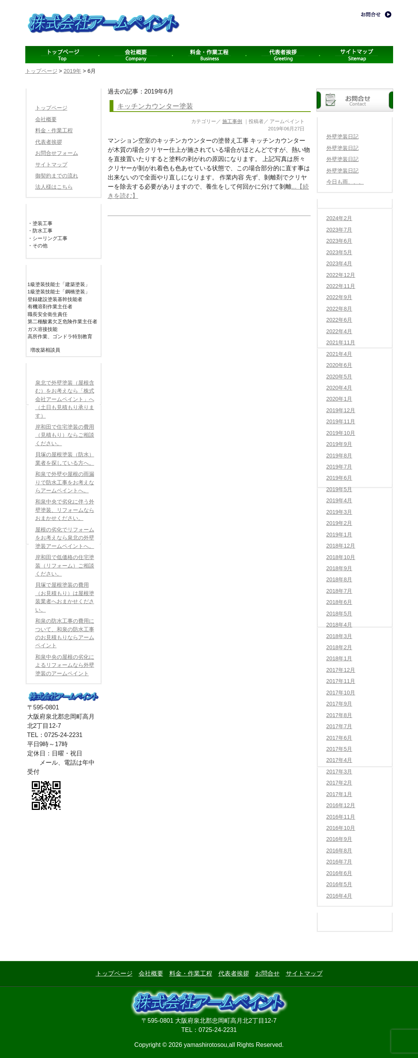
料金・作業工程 (209, 54)
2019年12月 (341, 410)
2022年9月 (339, 297)
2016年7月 (339, 862)
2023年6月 (339, 241)
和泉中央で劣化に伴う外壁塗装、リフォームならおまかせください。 (64, 510)
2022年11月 (341, 286)
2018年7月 (339, 591)
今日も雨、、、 (345, 182)
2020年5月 (339, 377)
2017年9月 (339, 704)
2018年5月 (339, 613)
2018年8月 (339, 579)
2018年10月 (341, 557)
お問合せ (267, 973)
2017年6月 (339, 738)
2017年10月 (341, 692)
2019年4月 (339, 500)
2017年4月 (339, 760)
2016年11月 (341, 817)
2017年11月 (341, 681)
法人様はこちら (54, 187)
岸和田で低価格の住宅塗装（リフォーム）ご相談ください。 (64, 565)
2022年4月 (339, 331)
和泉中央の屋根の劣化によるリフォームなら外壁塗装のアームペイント (64, 665)
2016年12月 (341, 805)
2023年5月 (339, 252)
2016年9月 (339, 839)
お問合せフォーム (56, 153)
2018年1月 (339, 658)
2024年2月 (339, 218)
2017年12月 (341, 670)
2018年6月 (339, 602)
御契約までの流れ (56, 176)
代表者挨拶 (283, 54)
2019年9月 (339, 444)
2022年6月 (339, 320)
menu (62, 54)
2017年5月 (339, 749)
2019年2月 (339, 523)
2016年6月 (339, 873)
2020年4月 (339, 388)
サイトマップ (356, 54)
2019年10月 (341, 433)
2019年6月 (339, 478)
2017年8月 (339, 715)
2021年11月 (341, 342)
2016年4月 (339, 896)
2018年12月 (341, 546)
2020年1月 (339, 399)
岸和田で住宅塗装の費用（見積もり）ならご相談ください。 (64, 435)
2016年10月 (341, 828)
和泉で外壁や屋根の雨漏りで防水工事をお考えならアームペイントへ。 (64, 482)
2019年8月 (339, 455)
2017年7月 (339, 726)
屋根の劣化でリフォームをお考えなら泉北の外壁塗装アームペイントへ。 (64, 538)
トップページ (41, 71)
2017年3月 (339, 771)
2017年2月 (339, 783)
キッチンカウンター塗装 (155, 106)
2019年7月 (339, 467)
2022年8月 (339, 309)
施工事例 (232, 121)
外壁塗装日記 (342, 136)
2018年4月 (339, 625)
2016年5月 (339, 884)
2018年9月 (339, 568)
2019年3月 (339, 512)
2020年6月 (339, 365)
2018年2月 (339, 647)
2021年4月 (339, 354)
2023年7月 (339, 230)
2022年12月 (341, 275)
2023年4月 (339, 263)
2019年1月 (339, 534)
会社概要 (135, 54)
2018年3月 (339, 636)
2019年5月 (339, 489)
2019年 (72, 71)
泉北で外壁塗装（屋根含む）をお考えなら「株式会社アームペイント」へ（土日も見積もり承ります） (64, 399)
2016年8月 (339, 850)
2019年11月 (341, 421)
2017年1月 (339, 794)
